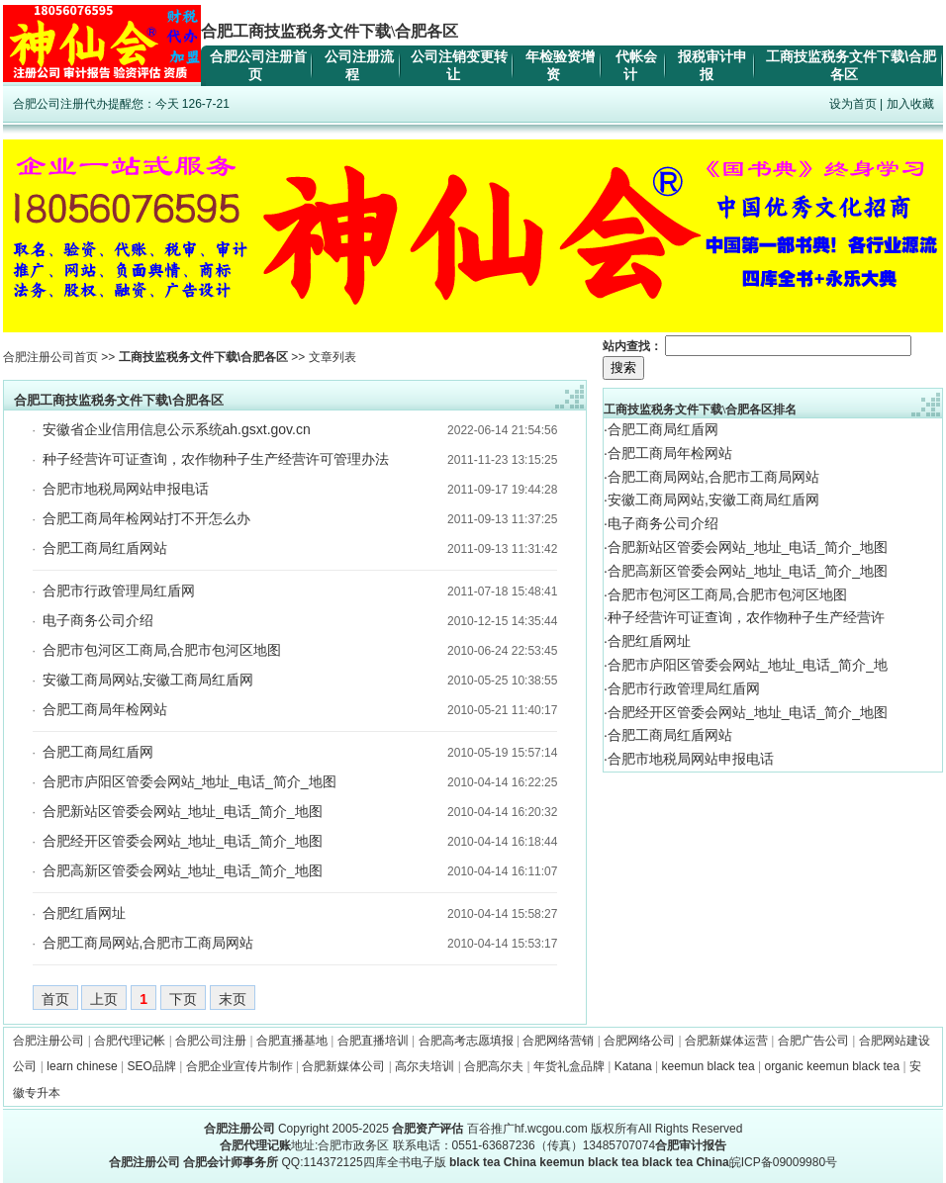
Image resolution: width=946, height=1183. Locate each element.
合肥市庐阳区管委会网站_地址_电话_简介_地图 (189, 781)
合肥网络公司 (639, 1040)
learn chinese (82, 1066)
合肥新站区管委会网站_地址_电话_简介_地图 (183, 811)
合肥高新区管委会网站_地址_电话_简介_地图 (183, 870)
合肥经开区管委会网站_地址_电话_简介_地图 (183, 841)
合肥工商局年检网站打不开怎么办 (146, 518)
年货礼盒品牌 (569, 1066)
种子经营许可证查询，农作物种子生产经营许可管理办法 (216, 459)
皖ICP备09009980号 (783, 1162)
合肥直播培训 (373, 1040)
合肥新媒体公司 (343, 1066)
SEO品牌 (152, 1066)
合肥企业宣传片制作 (239, 1066)
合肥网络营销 (558, 1040)
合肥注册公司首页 (50, 357)
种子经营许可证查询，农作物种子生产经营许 (746, 617)
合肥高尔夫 (493, 1066)
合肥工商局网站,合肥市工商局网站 (148, 943)
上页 (104, 999)
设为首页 (853, 104)
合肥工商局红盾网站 (105, 548)
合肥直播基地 (292, 1040)
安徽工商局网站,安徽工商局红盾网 (148, 679)
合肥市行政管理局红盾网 (119, 590)
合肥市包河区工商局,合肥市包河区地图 (162, 650)
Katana (633, 1066)
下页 (183, 999)
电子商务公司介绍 (98, 620)
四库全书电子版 (404, 1162)
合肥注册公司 (48, 1040)
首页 (55, 999)
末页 (232, 999)
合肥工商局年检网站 (105, 709)
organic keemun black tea (831, 1066)
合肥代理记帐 (129, 1040)
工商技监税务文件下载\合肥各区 (203, 357)
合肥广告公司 (813, 1040)
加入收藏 (910, 104)
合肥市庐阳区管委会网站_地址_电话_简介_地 (748, 665)
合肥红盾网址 (84, 913)
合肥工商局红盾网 (98, 752)
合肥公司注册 (210, 1040)
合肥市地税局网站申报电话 (126, 489)
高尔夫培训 (424, 1066)
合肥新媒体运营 (726, 1040)
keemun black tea (708, 1066)
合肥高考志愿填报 (466, 1040)
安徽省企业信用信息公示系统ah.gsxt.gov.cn (177, 429)
